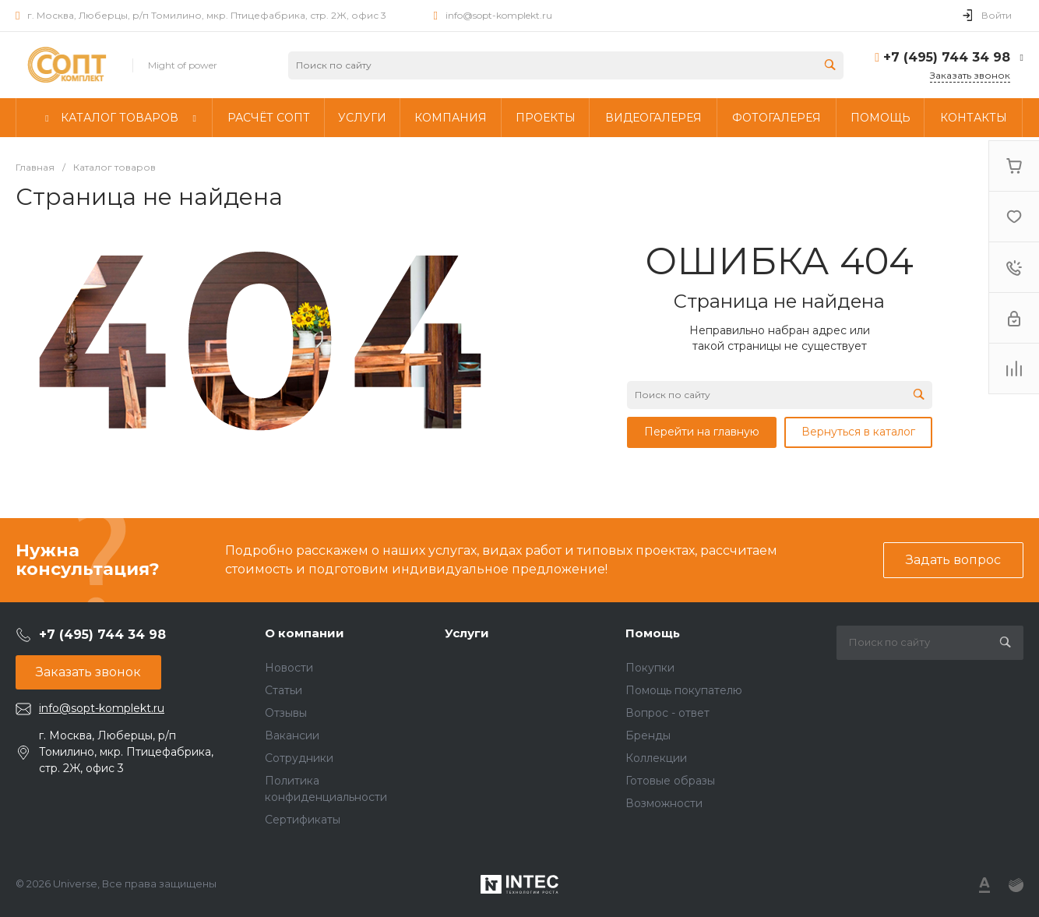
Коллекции (656, 758)
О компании (304, 633)
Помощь (652, 633)
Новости (289, 668)
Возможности (664, 803)
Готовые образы (670, 781)
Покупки (649, 668)
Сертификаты (302, 820)
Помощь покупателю (683, 690)
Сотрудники (299, 758)
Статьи (283, 690)
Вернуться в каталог (858, 432)
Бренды (648, 735)
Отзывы (286, 713)
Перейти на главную (701, 432)
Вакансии (292, 735)
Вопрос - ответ (667, 713)
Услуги (467, 633)
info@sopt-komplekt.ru (499, 15)
